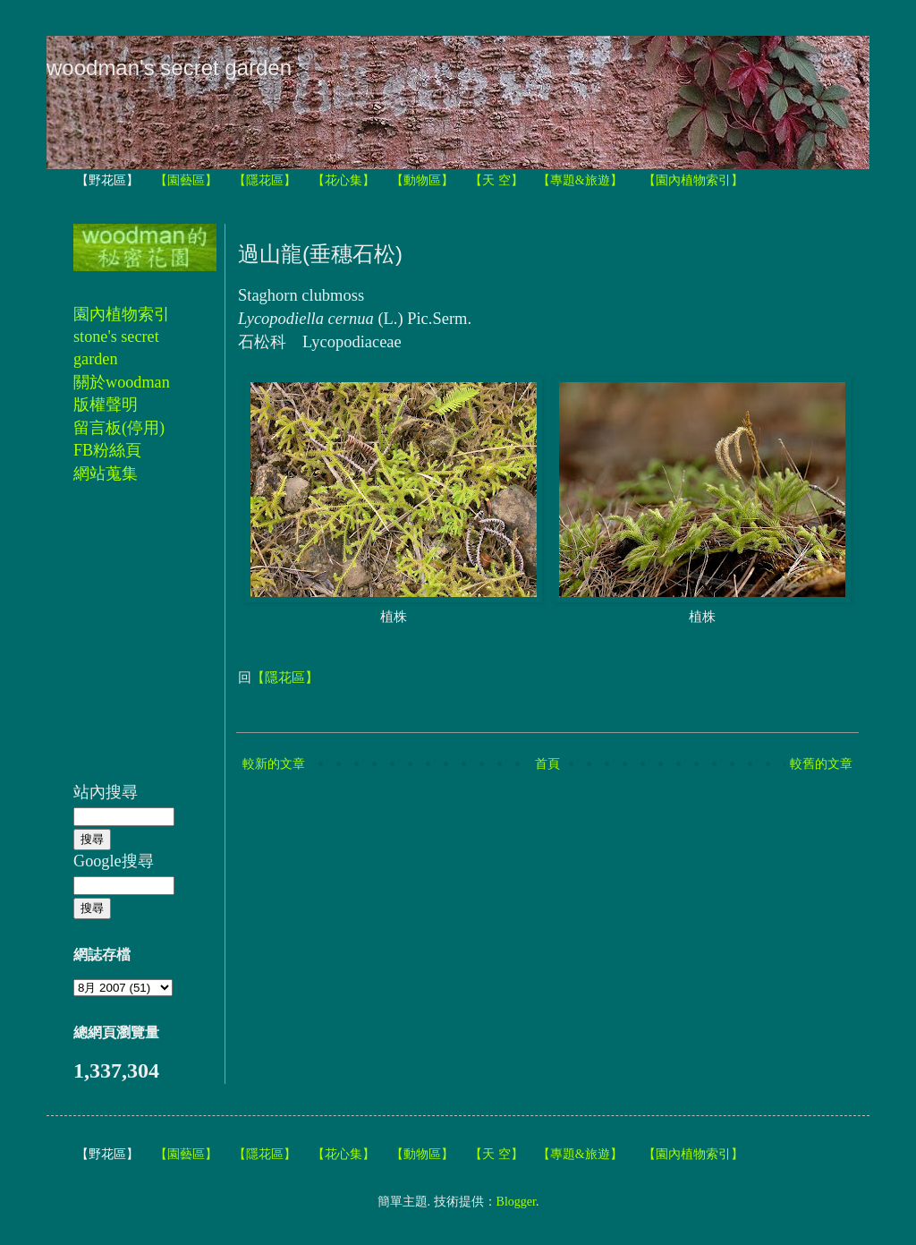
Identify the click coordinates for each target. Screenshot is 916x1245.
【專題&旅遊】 (580, 180)
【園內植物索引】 (693, 180)
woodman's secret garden (169, 67)
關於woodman (121, 382)
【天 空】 (496, 180)
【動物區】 (422, 180)
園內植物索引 (121, 314)
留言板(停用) (119, 428)
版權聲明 (105, 405)
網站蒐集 (105, 473)
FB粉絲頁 (107, 450)
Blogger (516, 1201)
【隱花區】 (264, 180)
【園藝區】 (186, 180)
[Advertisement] (127, 642)
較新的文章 (273, 764)
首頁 (547, 764)
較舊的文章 (821, 764)
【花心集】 (343, 180)
